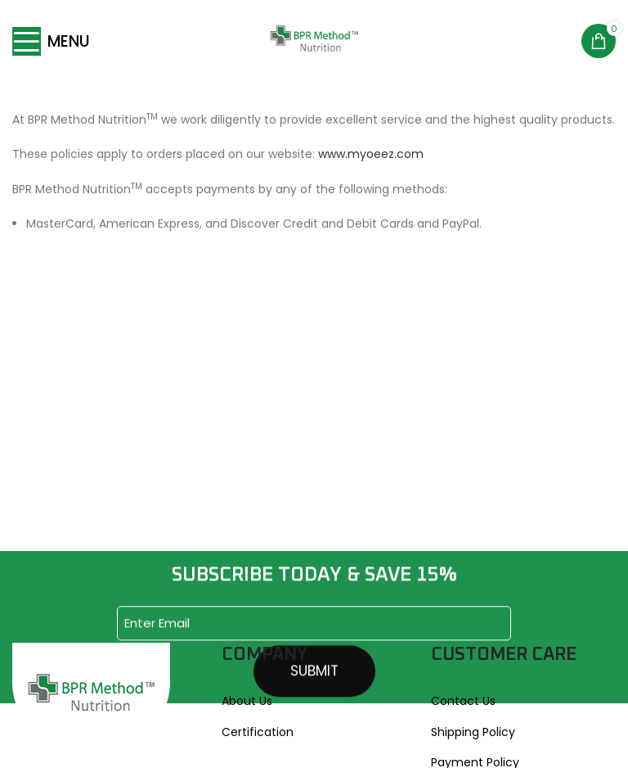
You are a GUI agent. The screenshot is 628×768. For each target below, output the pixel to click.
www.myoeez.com (371, 154)
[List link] (314, 701)
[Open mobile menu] (51, 41)
